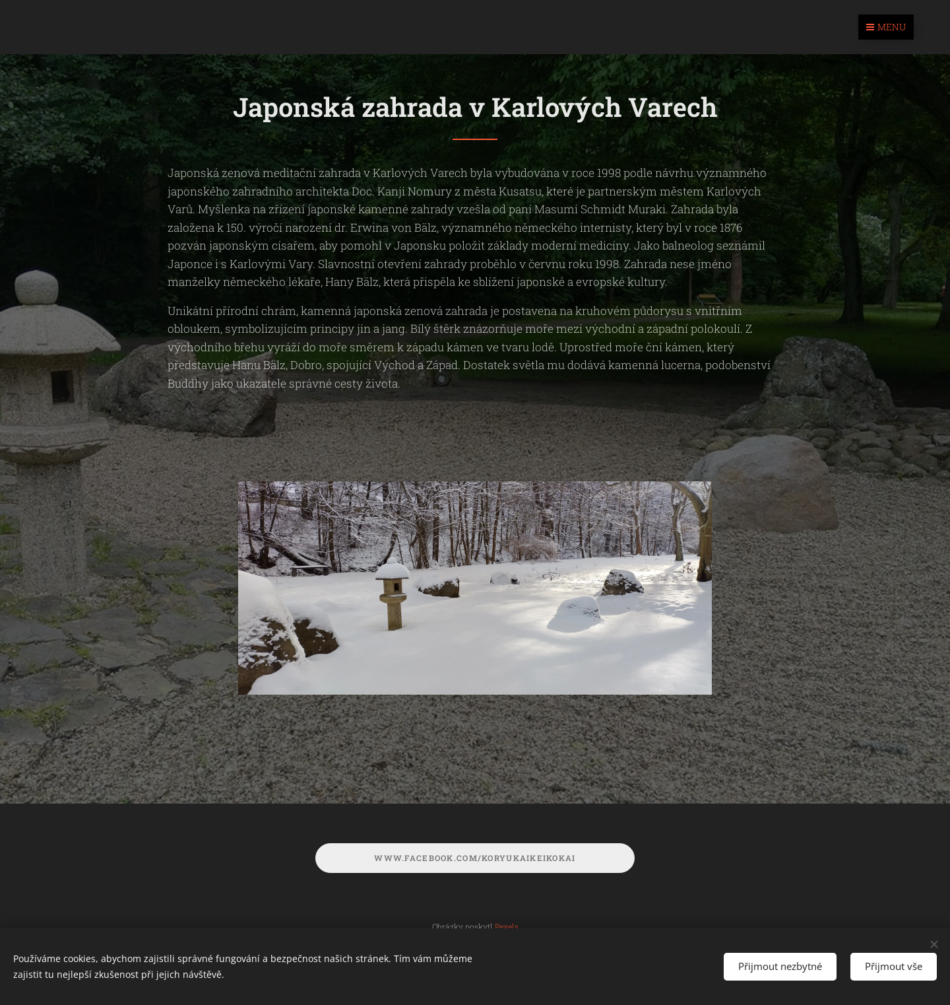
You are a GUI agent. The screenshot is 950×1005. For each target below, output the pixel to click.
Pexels (507, 926)
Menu (886, 26)
